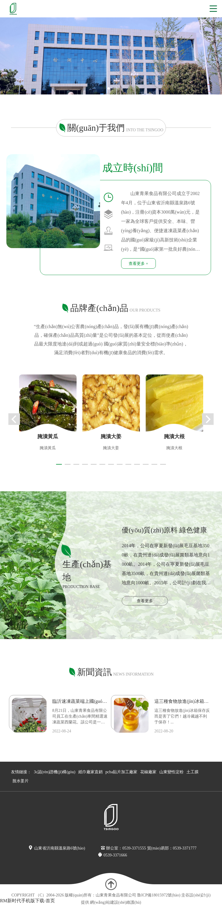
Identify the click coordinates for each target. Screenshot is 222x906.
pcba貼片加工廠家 (121, 772)
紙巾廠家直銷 (90, 772)
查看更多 (145, 601)
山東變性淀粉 (171, 772)
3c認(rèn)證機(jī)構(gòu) (54, 772)
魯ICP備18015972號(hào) (158, 895)
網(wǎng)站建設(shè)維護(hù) (115, 902)
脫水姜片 (20, 781)
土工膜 (192, 772)
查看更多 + (138, 263)
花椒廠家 (148, 772)
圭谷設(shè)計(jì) (195, 895)
